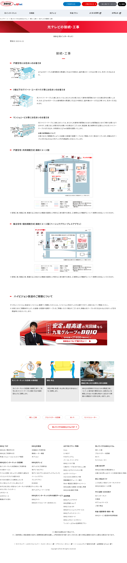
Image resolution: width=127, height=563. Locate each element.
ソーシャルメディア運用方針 (83, 544)
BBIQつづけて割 (69, 463)
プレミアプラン (37, 480)
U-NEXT (67, 453)
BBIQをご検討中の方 (7, 450)
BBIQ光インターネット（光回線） (11, 462)
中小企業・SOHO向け (103, 492)
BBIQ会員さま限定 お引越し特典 (75, 487)
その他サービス (5, 470)
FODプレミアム (69, 457)
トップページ (4, 19)
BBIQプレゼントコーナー (72, 513)
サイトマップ (20, 544)
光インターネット (10, 13)
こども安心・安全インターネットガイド (107, 483)
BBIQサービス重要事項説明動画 (106, 515)
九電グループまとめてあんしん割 (75, 467)
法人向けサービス (109, 4)
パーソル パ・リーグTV (71, 460)
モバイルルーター (90, 417)
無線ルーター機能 (38, 453)
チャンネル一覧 (37, 486)
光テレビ (53, 13)
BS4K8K (35, 483)
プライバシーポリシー (63, 544)
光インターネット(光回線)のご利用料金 (13, 466)
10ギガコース (4, 496)
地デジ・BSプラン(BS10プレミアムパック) (46, 473)
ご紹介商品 (99, 506)
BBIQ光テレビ (37, 462)
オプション (35, 457)
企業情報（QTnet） (103, 544)
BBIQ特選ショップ (70, 503)
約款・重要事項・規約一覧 (104, 511)
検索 (123, 4)
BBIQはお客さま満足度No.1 (105, 470)
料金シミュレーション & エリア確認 (11, 457)
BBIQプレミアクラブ (70, 500)
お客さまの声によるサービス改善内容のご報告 (111, 473)
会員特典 (67, 496)
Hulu (65, 450)
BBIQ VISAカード (70, 516)
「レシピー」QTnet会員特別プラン (75, 523)
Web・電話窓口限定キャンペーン (75, 483)
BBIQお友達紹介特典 (71, 490)
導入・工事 (33, 19)
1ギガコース (4, 492)
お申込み (115, 13)
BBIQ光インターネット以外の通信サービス (47, 495)
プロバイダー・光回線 (52, 417)
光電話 (31, 13)
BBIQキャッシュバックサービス (74, 510)
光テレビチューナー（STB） (41, 490)
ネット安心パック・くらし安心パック (11, 483)
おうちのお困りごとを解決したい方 (11, 480)
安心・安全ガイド (101, 479)
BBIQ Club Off (69, 506)
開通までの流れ (5, 499)
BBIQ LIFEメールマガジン (72, 520)
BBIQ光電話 (36, 446)
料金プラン (74, 13)
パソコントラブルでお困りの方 (10, 476)
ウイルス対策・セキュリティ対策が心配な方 (14, 473)
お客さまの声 (100, 466)
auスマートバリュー (70, 473)
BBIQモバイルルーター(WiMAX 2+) (44, 503)
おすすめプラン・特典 (71, 446)
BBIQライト (36, 499)
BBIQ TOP (4, 446)
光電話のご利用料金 (39, 450)
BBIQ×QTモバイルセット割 (73, 470)
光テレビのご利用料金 (39, 466)
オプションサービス (101, 502)
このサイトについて (32, 544)
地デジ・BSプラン (38, 470)
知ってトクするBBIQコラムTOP (63, 427)
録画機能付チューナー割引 (73, 480)
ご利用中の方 (70, 4)
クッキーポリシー (46, 544)
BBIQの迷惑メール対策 (103, 486)
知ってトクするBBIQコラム (19, 19)
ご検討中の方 (91, 4)
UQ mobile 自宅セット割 (72, 477)
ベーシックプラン (37, 476)
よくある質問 (94, 13)
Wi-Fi (72, 417)
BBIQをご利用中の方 (7, 453)
